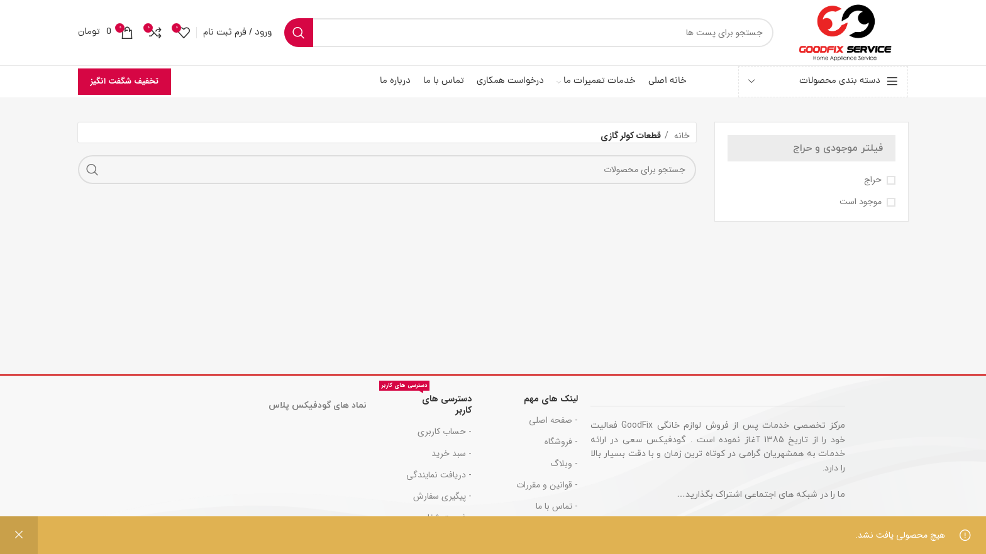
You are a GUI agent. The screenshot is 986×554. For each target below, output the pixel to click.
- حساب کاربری (445, 431)
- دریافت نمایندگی (439, 475)
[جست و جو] (528, 32)
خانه (681, 136)
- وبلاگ (564, 463)
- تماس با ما (557, 506)
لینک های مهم (551, 399)
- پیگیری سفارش (442, 496)
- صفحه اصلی (553, 420)
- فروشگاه (561, 441)
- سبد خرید (451, 453)
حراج (873, 180)
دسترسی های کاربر (425, 402)
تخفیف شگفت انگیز (124, 81)
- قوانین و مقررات (547, 485)
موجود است (860, 202)
